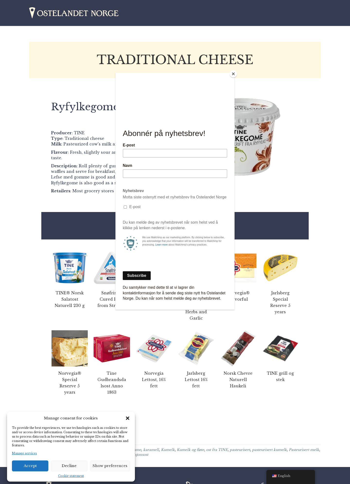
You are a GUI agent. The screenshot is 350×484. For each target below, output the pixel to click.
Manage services (24, 453)
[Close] (233, 73)
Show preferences (110, 465)
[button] (127, 418)
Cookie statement (71, 476)
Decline (69, 465)
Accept (30, 465)
